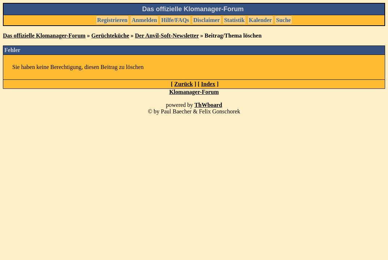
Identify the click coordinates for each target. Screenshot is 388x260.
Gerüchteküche (110, 35)
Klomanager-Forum (194, 92)
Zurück (183, 84)
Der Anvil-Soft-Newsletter (167, 35)
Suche (283, 20)
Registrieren (112, 20)
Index (208, 84)
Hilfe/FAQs (175, 20)
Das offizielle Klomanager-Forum (44, 35)
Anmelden (144, 20)
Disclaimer (206, 20)
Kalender (260, 20)
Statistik (234, 20)
